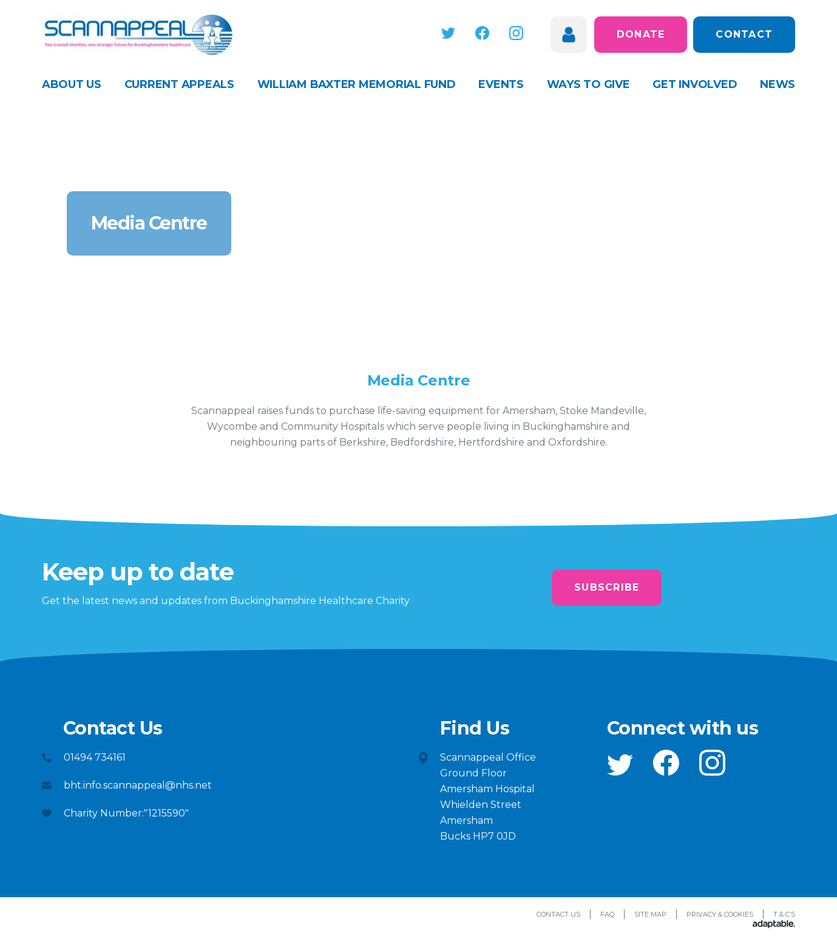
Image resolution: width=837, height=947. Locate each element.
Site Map (650, 914)
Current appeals (179, 84)
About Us (71, 84)
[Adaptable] (774, 925)
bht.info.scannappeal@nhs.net (138, 785)
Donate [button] (641, 34)
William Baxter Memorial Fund (356, 84)
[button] (449, 33)
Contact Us (558, 914)
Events (501, 84)
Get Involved (694, 84)
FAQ (607, 914)
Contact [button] (744, 34)
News (777, 84)
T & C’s (784, 914)
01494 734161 (95, 757)
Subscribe (606, 587)
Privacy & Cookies (719, 914)
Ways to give (588, 84)
